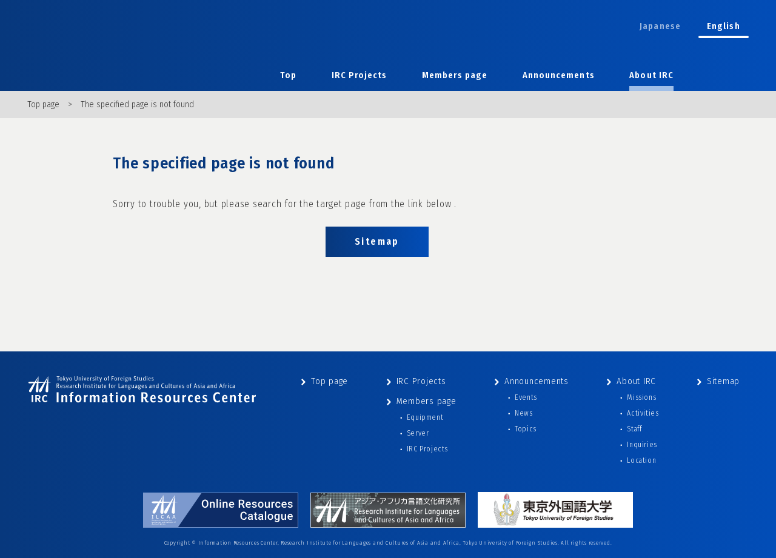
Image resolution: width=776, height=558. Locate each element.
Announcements (559, 75)
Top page (43, 104)
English (723, 26)
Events (526, 397)
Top (288, 75)
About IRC (651, 75)
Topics (526, 429)
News (523, 413)
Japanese (660, 26)
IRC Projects (359, 75)
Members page (454, 75)
